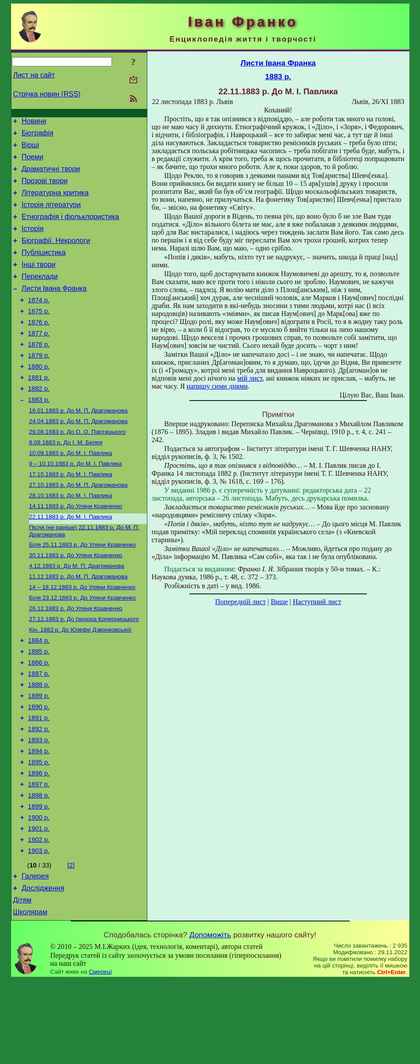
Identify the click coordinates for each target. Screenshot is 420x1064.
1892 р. (39, 792)
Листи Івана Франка (54, 308)
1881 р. (39, 408)
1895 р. (39, 829)
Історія (33, 242)
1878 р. (39, 370)
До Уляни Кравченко (76, 548)
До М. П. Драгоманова (78, 444)
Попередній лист (240, 601)
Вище (279, 601)
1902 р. (39, 916)
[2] (70, 943)
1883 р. (39, 432)
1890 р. (39, 767)
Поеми (32, 162)
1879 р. (39, 383)
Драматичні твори (51, 175)
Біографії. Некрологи (56, 255)
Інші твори (39, 281)
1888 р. (39, 743)
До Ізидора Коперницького (84, 670)
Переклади (40, 295)
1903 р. (39, 929)
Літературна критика (55, 202)
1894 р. (39, 817)
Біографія (38, 135)
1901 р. (39, 904)
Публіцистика (44, 268)
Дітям (22, 982)
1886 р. (39, 718)
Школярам (30, 995)
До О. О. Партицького (77, 467)
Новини (34, 122)
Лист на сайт (34, 75)
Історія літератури (51, 215)
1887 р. (39, 730)
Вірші (30, 149)
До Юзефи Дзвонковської (80, 681)
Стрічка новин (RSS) (47, 94)
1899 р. (39, 879)
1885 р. (39, 705)
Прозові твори (45, 189)
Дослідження (43, 969)
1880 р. (39, 395)
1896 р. (39, 842)
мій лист (249, 378)
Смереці (100, 1055)
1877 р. (39, 358)
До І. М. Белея (66, 479)
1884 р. (39, 693)
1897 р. (39, 854)
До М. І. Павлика (70, 490)
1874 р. (39, 321)
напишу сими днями (217, 386)
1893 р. (39, 805)
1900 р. (39, 891)
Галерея (35, 956)
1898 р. (39, 867)
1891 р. (39, 780)
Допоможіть (210, 1018)
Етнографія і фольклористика (70, 228)
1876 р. (39, 346)
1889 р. (39, 755)
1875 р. (39, 333)
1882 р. (39, 420)
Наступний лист (317, 601)
